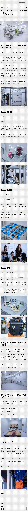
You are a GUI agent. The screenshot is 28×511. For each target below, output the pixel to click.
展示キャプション (24, 106)
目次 (3, 493)
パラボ (3, 506)
